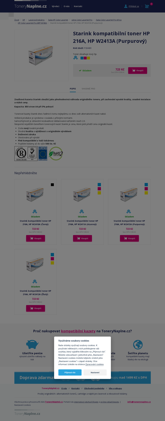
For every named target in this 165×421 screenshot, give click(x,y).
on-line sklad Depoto (109, 402)
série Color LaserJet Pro (82, 20)
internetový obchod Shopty (86, 402)
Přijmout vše (70, 372)
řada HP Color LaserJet (58, 20)
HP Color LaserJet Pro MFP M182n (32, 23)
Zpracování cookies (94, 364)
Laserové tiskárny (37, 20)
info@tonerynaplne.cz (139, 401)
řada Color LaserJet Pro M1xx (109, 20)
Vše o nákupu (115, 388)
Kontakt (78, 6)
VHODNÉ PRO (88, 88)
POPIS (73, 88)
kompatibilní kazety (78, 331)
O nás (67, 6)
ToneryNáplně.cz (54, 401)
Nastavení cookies (22, 405)
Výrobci (55, 6)
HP (24, 20)
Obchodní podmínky (94, 388)
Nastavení (95, 372)
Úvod (16, 20)
